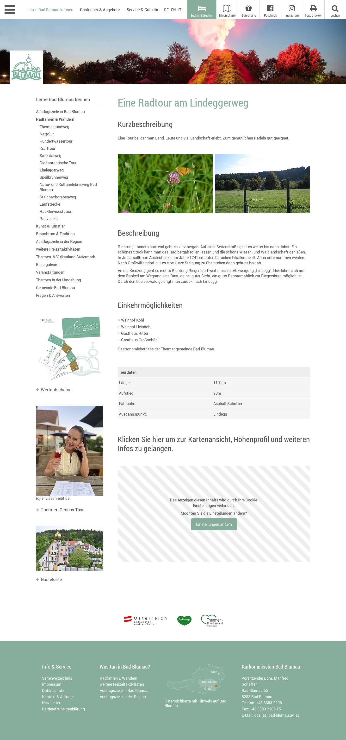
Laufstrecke (50, 204)
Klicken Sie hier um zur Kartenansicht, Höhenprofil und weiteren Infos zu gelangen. (214, 443)
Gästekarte (51, 579)
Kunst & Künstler (50, 226)
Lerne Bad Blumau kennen (63, 99)
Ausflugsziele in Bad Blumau (60, 111)
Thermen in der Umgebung (58, 280)
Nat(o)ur (47, 134)
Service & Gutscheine (145, 9)
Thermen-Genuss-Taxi (62, 509)
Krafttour (47, 148)
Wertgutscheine (56, 389)
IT (179, 9)
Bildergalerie (46, 264)
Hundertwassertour (56, 141)
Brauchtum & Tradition (55, 233)
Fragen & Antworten (53, 295)
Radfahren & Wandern (55, 119)
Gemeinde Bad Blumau (55, 287)
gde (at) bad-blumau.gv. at (276, 715)
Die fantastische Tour (58, 162)
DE (166, 9)
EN (173, 9)
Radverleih (49, 218)
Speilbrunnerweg (54, 177)
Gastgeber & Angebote (100, 9)
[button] (335, 9)
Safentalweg (50, 155)
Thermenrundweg (54, 126)
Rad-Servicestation (56, 211)
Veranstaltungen (50, 272)
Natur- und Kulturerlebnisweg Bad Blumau (68, 187)
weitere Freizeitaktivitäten (58, 249)
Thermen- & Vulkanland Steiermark (65, 256)
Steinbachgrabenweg (58, 197)
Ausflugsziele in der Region (59, 241)
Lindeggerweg (52, 170)
